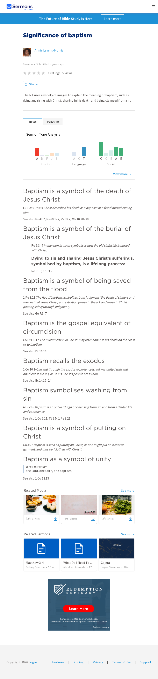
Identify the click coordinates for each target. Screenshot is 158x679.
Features (58, 662)
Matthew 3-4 (35, 563)
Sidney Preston (35, 567)
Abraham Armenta (74, 567)
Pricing (78, 662)
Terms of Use (121, 662)
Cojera (105, 563)
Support (145, 662)
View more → (122, 174)
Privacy (98, 662)
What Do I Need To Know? (81, 563)
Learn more (112, 18)
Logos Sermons (110, 567)
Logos (32, 662)
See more (127, 490)
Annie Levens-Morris (49, 50)
